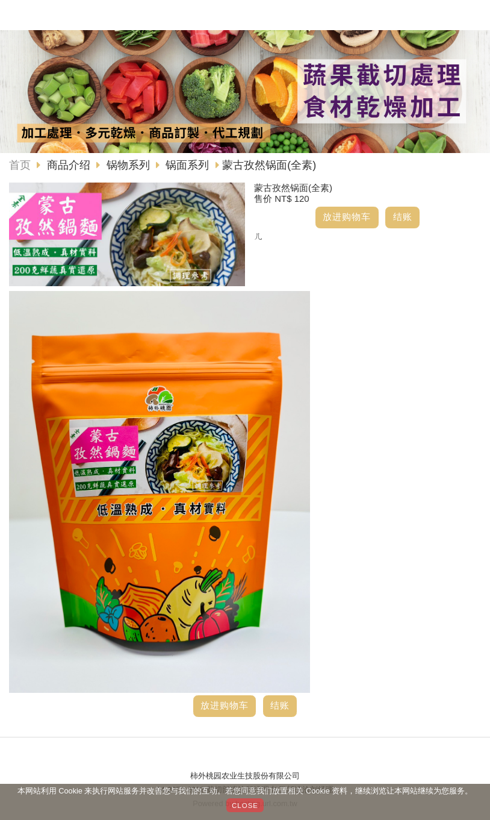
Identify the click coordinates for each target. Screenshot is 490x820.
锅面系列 (187, 165)
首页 (20, 165)
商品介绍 (70, 165)
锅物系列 (128, 165)
